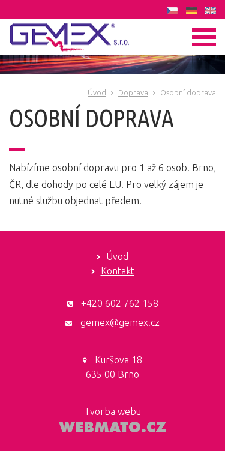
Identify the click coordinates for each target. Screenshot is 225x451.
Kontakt (117, 270)
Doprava (133, 92)
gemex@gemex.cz (120, 322)
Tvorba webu (112, 411)
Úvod (97, 92)
